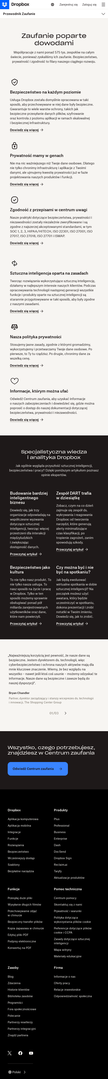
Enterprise (60, 838)
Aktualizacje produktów (69, 877)
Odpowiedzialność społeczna (73, 996)
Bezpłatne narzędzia (21, 871)
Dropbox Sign (63, 858)
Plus (56, 819)
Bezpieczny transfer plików (25, 921)
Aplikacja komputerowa (23, 819)
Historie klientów (19, 989)
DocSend (60, 851)
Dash (57, 845)
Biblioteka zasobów (20, 996)
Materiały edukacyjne (68, 956)
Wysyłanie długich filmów (24, 904)
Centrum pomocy (65, 898)
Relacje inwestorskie (67, 989)
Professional (61, 825)
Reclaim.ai (60, 864)
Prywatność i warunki (68, 911)
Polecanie (14, 1015)
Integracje (14, 832)
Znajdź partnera (18, 1035)
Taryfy (58, 871)
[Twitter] (9, 1053)
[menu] (103, 4)
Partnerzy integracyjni (22, 1028)
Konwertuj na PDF (19, 947)
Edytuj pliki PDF (18, 934)
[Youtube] (31, 1053)
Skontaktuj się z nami (68, 904)
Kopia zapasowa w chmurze (26, 928)
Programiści (15, 1002)
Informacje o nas (64, 976)
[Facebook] (20, 1053)
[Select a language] (52, 4)
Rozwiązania (16, 845)
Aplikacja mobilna (19, 825)
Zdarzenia (14, 983)
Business (60, 832)
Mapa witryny (62, 949)
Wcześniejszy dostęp (21, 858)
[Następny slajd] (65, 713)
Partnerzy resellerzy (20, 1022)
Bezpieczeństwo (18, 851)
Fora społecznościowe (22, 1009)
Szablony (14, 864)
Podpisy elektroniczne (22, 941)
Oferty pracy (62, 983)
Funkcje (13, 838)
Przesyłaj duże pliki (20, 898)
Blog (11, 976)
